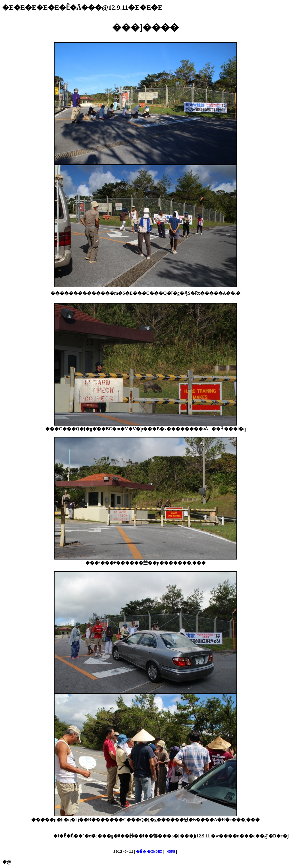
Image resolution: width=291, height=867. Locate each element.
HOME (171, 851)
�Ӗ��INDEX (149, 851)
